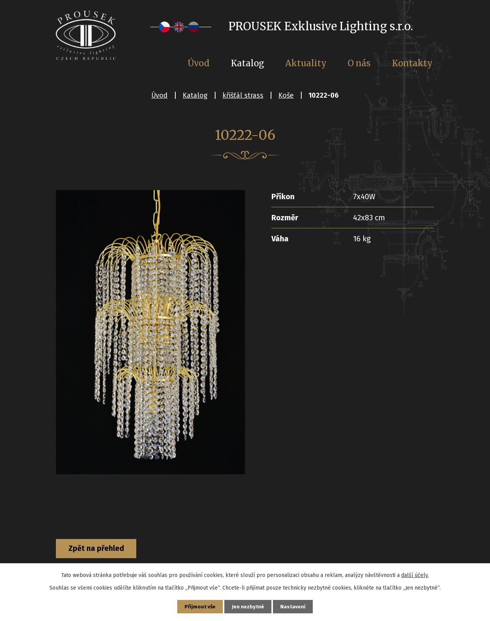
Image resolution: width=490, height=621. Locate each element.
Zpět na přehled (99, 549)
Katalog (195, 95)
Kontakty (412, 63)
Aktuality (306, 63)
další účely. (415, 574)
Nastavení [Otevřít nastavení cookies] (294, 606)
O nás (359, 63)
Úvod (159, 95)
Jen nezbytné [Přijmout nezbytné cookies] (248, 606)
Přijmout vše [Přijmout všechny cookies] (199, 606)
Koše (286, 95)
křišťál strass (242, 95)
